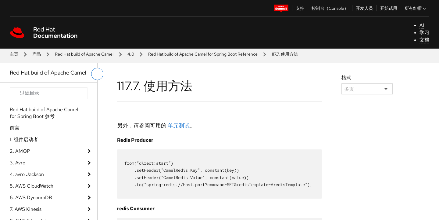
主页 (14, 54)
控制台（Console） (330, 8)
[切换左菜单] (97, 74)
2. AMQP (20, 151)
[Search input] (48, 93)
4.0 (130, 54)
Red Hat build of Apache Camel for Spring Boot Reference (203, 54)
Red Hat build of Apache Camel (84, 54)
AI (421, 25)
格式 (346, 77)
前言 (15, 128)
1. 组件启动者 (24, 139)
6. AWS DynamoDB (31, 197)
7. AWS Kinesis (25, 209)
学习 (424, 32)
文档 (424, 40)
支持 (300, 8)
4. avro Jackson (27, 174)
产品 (36, 54)
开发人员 (364, 8)
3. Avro (17, 163)
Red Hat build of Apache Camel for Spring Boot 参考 (44, 112)
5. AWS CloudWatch (31, 186)
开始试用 (388, 8)
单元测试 (179, 125)
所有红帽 (416, 8)
